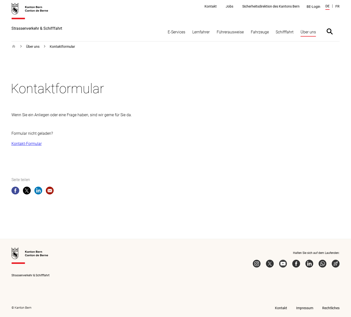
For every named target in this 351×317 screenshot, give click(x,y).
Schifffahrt (284, 32)
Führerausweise (230, 32)
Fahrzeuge (260, 32)
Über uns (308, 32)
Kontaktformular (62, 46)
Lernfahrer (201, 32)
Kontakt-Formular (26, 143)
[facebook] (15, 191)
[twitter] (27, 191)
